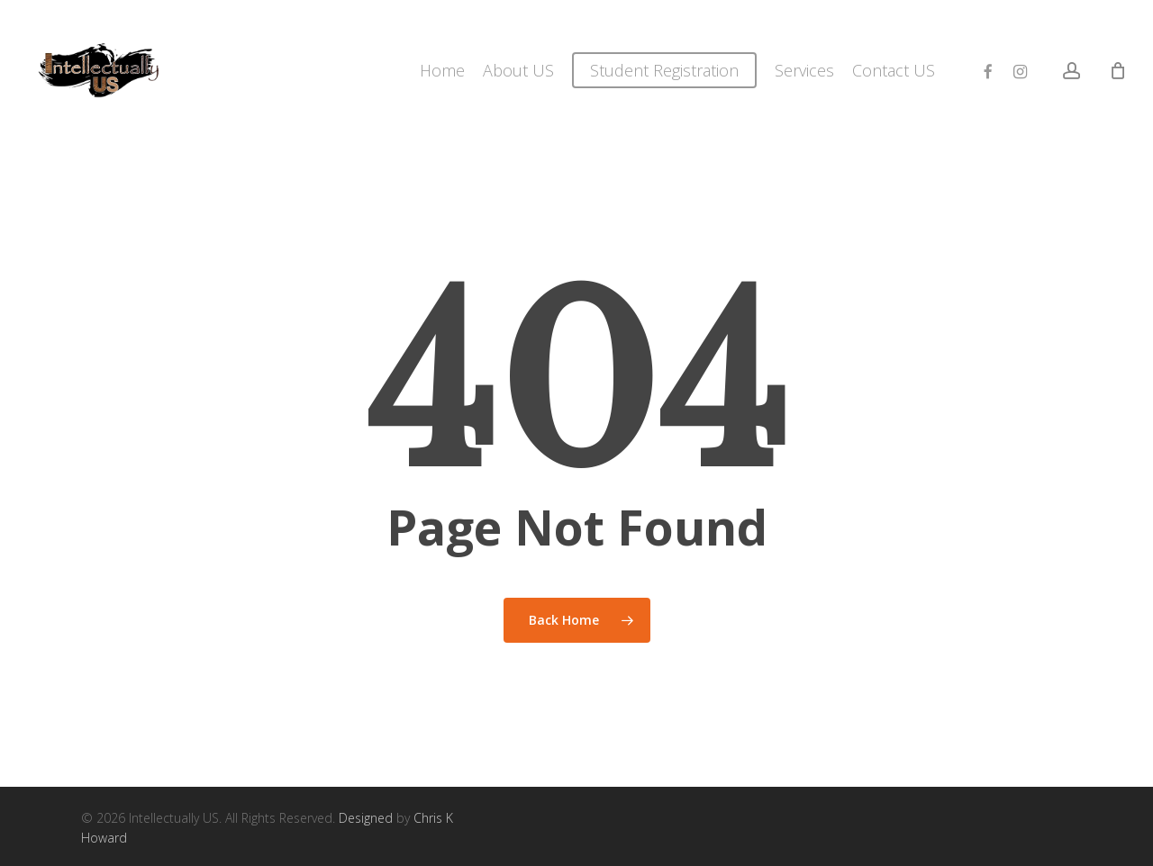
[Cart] (1118, 70)
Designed (366, 817)
